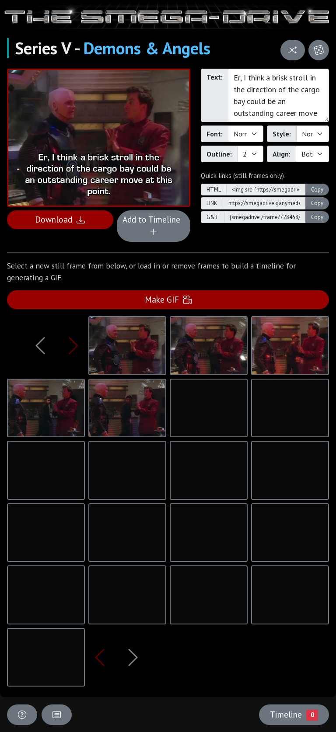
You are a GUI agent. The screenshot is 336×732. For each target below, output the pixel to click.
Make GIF (168, 299)
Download (60, 219)
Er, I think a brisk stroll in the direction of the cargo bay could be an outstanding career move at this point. (278, 95)
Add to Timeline (153, 225)
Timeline (294, 714)
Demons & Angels (147, 48)
